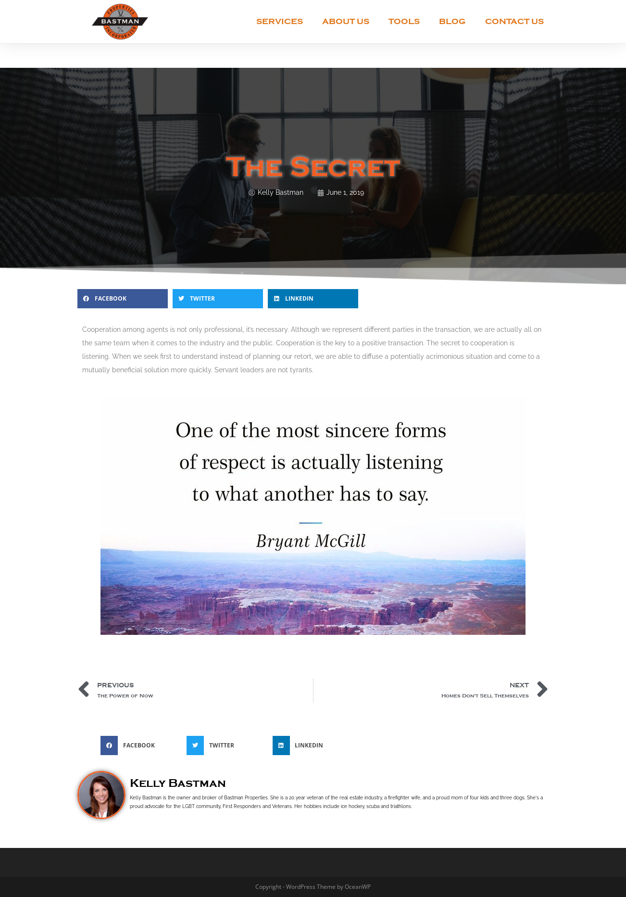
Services (279, 21)
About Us (345, 21)
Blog (452, 21)
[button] (122, 298)
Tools (404, 21)
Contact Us (514, 21)
